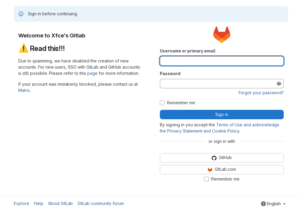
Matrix (24, 90)
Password (170, 73)
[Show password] (279, 83)
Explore (21, 203)
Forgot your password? (261, 92)
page (92, 73)
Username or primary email (187, 50)
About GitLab (60, 203)
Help (38, 203)
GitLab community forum (101, 203)
